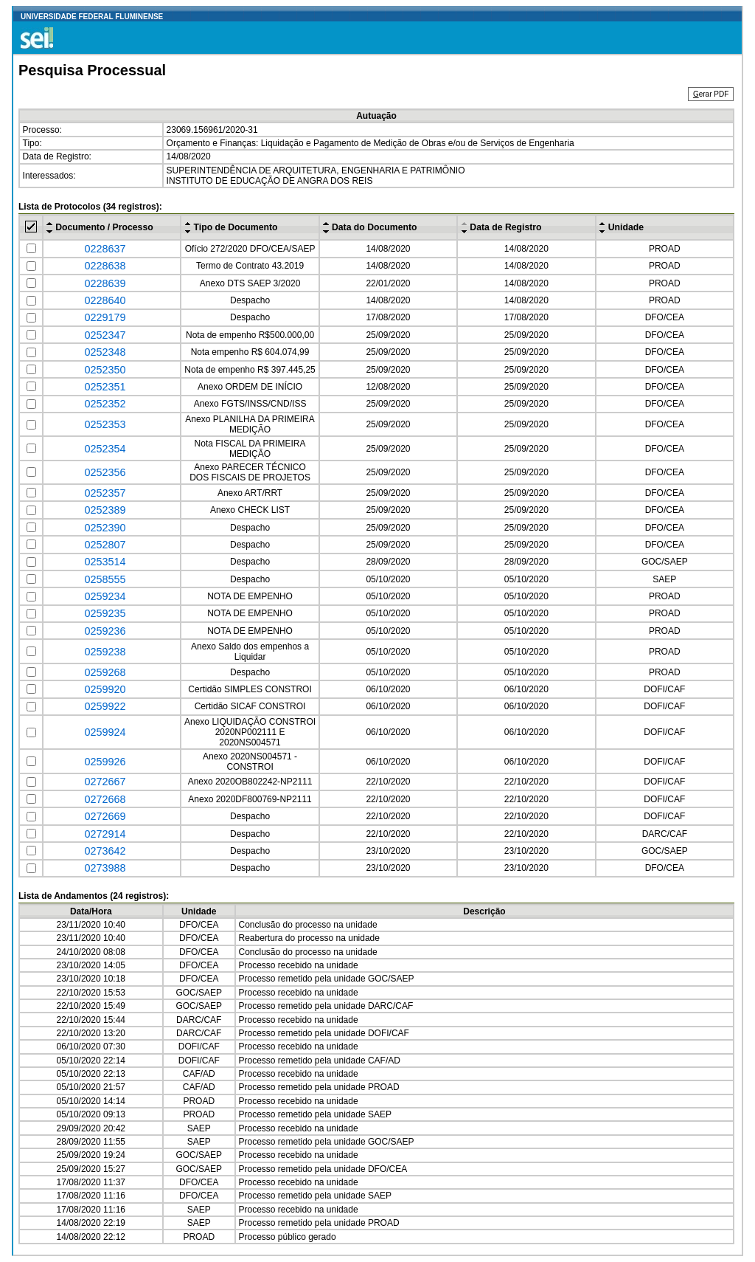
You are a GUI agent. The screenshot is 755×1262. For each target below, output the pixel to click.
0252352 (104, 404)
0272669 (104, 816)
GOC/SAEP (664, 561)
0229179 (104, 317)
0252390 (104, 528)
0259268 (104, 672)
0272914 (104, 834)
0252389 (104, 510)
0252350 (104, 370)
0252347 (104, 335)
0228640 (104, 300)
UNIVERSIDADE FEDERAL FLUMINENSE (92, 17)
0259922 (104, 706)
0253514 (104, 562)
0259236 (104, 631)
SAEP (664, 579)
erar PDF (710, 94)
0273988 (104, 868)
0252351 (104, 387)
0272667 (104, 781)
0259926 (104, 762)
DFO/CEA (664, 317)
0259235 (104, 613)
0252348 (104, 352)
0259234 (104, 596)
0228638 (104, 266)
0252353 (104, 424)
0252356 (104, 472)
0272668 (104, 799)
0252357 (104, 493)
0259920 (104, 689)
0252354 (104, 449)
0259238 (104, 652)
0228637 (104, 249)
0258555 (104, 579)
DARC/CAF (664, 834)
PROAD (665, 249)
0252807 (104, 545)
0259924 (104, 732)
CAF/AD (384, 1060)
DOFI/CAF (664, 689)
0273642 (104, 851)
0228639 (104, 283)
